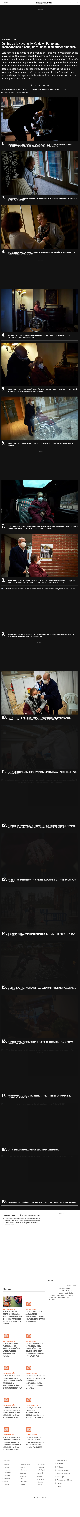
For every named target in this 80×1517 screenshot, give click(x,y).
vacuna (7, 93)
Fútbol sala (41, 1467)
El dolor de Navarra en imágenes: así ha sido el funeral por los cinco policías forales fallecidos (11, 1413)
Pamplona (7, 1478)
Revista (39, 1476)
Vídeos (40, 1484)
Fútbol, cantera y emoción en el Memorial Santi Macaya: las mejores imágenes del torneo (35, 1413)
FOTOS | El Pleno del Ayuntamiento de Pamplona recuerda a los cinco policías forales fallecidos (35, 1442)
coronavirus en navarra (19, 93)
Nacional (40, 1473)
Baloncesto (24, 1481)
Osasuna (23, 1473)
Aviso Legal (60, 1477)
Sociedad (7, 1475)
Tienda (59, 1486)
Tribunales (8, 1472)
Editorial (7, 1484)
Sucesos (7, 1470)
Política (7, 1467)
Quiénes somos (62, 1460)
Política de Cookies (63, 1470)
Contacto (60, 1464)
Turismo (59, 1483)
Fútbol (23, 1479)
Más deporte (41, 1470)
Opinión (6, 1481)
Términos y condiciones (29, 1215)
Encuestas (24, 1470)
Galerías (7, 1289)
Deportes (23, 1476)
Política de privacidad (64, 1473)
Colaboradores (25, 1465)
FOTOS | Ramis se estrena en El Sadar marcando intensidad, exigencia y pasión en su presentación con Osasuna (61, 1295)
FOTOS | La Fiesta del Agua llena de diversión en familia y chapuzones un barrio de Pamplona (35, 1316)
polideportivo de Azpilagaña (45, 56)
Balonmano (41, 1465)
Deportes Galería (64, 1288)
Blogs (23, 1467)
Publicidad (60, 1467)
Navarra (6, 1465)
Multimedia (40, 1479)
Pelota (23, 1484)
